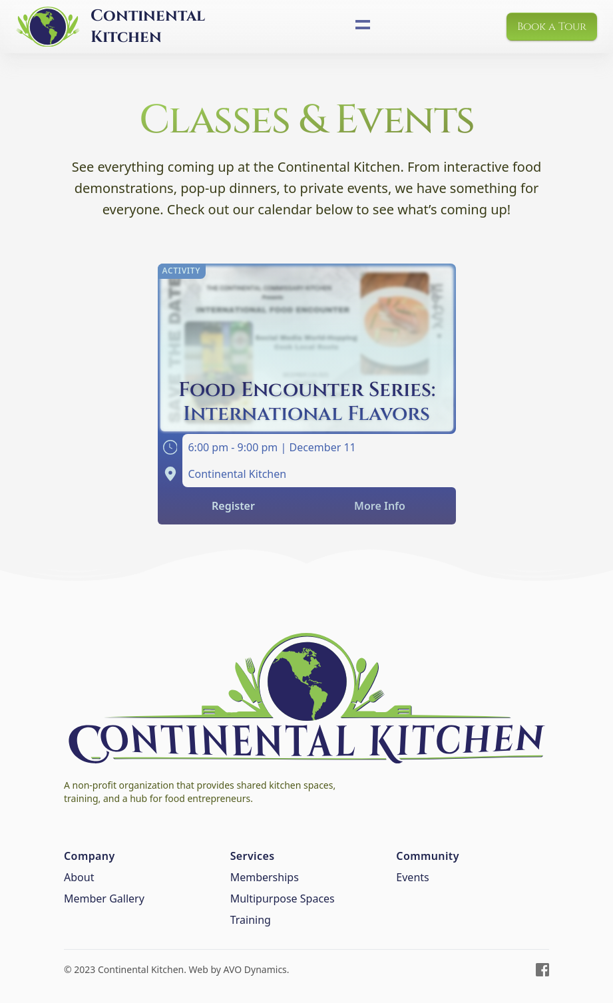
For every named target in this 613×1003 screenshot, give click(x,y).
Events (412, 877)
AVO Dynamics (255, 969)
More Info (379, 506)
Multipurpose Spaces (282, 898)
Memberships (264, 877)
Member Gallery (104, 898)
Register (233, 506)
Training (250, 919)
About (79, 877)
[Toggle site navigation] (362, 24)
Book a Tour (551, 26)
